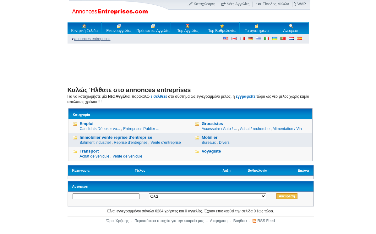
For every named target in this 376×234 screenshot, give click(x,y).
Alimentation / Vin (287, 129)
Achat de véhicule (95, 156)
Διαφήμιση (218, 221)
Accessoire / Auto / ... (219, 129)
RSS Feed (266, 221)
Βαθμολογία (257, 170)
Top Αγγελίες (188, 28)
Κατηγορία (81, 170)
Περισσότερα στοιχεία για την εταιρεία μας (169, 221)
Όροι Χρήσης (117, 221)
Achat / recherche (255, 129)
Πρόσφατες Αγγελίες (153, 28)
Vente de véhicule (127, 156)
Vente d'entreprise (165, 142)
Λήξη (226, 170)
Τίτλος (140, 170)
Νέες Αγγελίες (237, 4)
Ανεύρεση (291, 28)
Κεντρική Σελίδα (84, 28)
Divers (224, 142)
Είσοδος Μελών (276, 4)
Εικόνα (303, 170)
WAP (301, 4)
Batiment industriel (95, 142)
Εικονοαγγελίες (119, 28)
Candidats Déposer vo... (100, 129)
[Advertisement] (182, 64)
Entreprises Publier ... (141, 129)
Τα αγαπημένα (257, 28)
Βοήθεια (240, 221)
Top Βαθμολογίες (222, 28)
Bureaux (209, 142)
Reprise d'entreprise (130, 142)
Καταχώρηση (204, 4)
